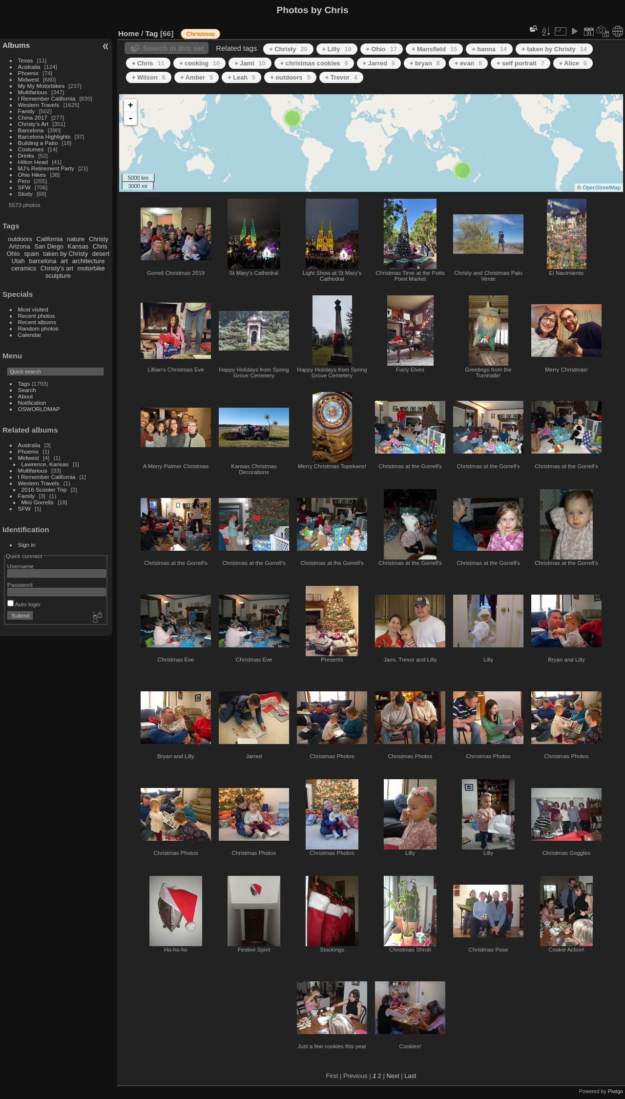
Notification (32, 402)
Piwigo (615, 1091)
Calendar (30, 335)
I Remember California (47, 98)
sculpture (58, 275)
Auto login (24, 604)
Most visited (33, 309)
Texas (25, 60)
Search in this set (173, 48)
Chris (100, 246)
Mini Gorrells (37, 502)
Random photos (38, 328)
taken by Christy (65, 253)
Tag (152, 33)
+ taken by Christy (554, 49)
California (49, 239)
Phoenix (28, 73)
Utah (18, 261)
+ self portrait (520, 63)
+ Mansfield (434, 49)
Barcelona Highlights (44, 136)
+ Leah (241, 77)
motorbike (91, 268)
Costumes (31, 149)
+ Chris (148, 63)
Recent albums (37, 322)
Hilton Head (33, 162)
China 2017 (32, 117)
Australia (29, 66)
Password (20, 584)
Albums (16, 45)
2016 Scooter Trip (44, 489)
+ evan (468, 63)
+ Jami (249, 63)
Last (410, 1075)
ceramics (23, 268)
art (64, 261)
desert (101, 253)
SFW (24, 187)
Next (392, 1075)
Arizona (19, 246)
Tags (24, 383)
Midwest (28, 79)
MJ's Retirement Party (46, 168)
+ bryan (425, 63)
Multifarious (32, 92)
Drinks (26, 155)
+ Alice (573, 63)
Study (25, 193)
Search (27, 390)
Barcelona (31, 130)
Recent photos (36, 315)
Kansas (77, 246)
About (25, 396)
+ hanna (489, 49)
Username (20, 566)
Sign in (27, 544)
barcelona (42, 261)
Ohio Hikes (32, 174)
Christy (98, 239)
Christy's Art (33, 124)
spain (31, 253)
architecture (88, 261)
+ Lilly (337, 49)
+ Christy (288, 49)
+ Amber (196, 77)
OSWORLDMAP (39, 409)
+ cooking (199, 63)
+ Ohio (381, 49)
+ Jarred (379, 63)
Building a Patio (38, 143)
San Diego (48, 246)
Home (128, 33)
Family (26, 111)
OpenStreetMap (602, 187)
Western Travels (39, 105)
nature (75, 239)
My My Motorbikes (41, 86)
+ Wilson (149, 77)
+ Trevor (341, 77)
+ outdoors (290, 77)
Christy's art (57, 268)
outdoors (20, 239)
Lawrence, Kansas (45, 464)
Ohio (13, 253)
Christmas (200, 34)
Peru (24, 181)
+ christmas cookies (314, 63)
